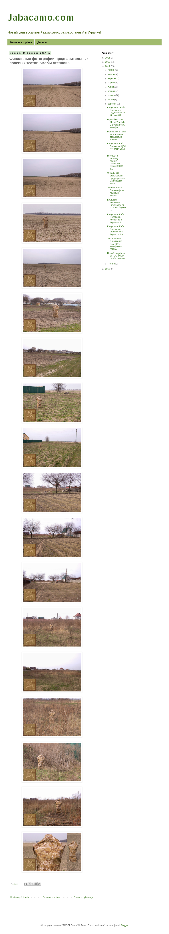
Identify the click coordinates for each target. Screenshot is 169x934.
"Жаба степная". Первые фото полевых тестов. (115, 191)
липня (111, 87)
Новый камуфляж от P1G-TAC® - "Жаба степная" (116, 256)
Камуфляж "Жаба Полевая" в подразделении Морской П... (116, 111)
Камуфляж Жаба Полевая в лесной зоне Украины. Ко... (115, 218)
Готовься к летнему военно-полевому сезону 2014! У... (115, 162)
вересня (112, 78)
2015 (108, 62)
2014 (108, 66)
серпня (111, 82)
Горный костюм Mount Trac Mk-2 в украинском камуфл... (116, 123)
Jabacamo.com (40, 17)
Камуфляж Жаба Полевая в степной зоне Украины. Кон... (116, 230)
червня (111, 91)
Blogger (124, 925)
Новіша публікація (19, 897)
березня (112, 104)
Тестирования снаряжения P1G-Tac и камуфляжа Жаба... (114, 243)
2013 (108, 269)
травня (111, 95)
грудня (111, 70)
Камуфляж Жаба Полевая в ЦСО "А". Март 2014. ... (116, 147)
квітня (111, 99)
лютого (111, 263)
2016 (108, 58)
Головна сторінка (21, 42)
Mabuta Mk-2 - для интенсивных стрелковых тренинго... (116, 135)
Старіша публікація (83, 897)
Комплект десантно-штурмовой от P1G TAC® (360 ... (116, 205)
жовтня (112, 74)
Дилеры (42, 42)
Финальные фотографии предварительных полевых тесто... (116, 178)
